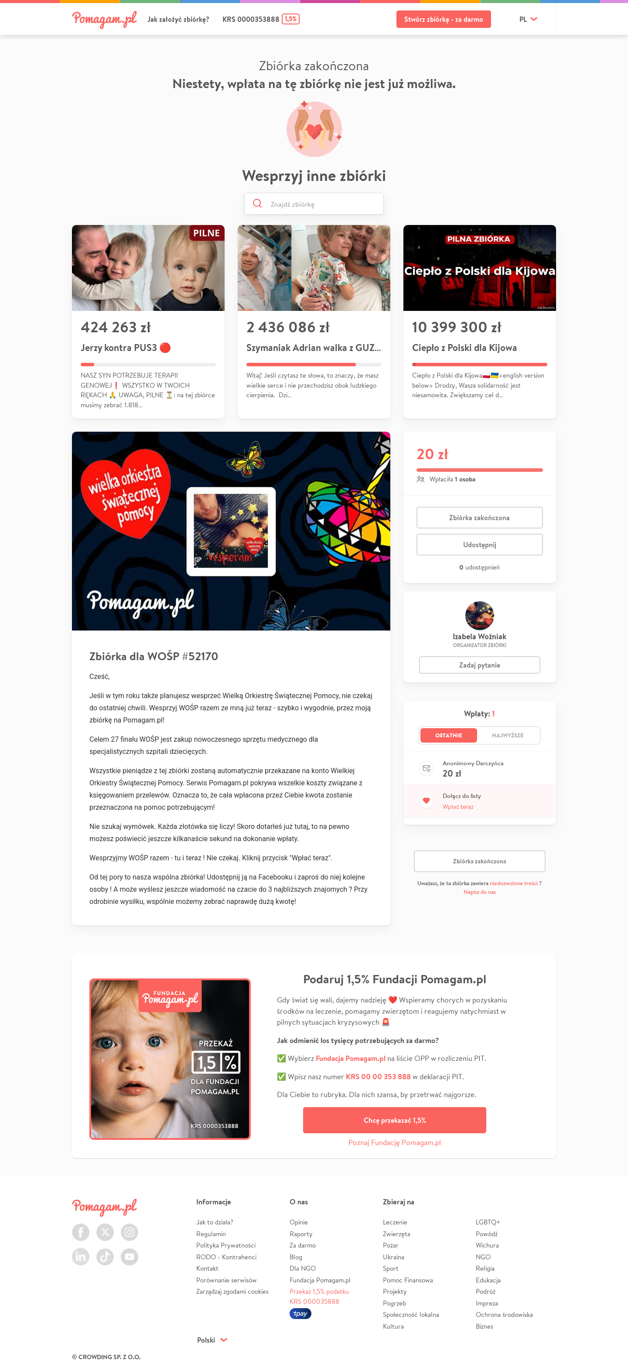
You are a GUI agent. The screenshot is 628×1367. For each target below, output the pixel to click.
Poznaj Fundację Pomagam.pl (394, 1142)
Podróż (485, 1291)
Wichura (487, 1245)
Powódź (487, 1234)
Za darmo (303, 1245)
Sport (391, 1268)
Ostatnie (448, 735)
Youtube (129, 1251)
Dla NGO (303, 1268)
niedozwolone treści (514, 883)
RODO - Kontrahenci (226, 1257)
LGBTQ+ (488, 1222)
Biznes (484, 1326)
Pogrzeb (394, 1303)
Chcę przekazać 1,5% (395, 1120)
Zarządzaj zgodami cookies (232, 1291)
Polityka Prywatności (226, 1245)
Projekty (395, 1291)
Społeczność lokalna (411, 1314)
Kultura (393, 1326)
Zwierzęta (396, 1234)
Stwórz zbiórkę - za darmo (443, 19)
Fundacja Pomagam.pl (320, 1280)
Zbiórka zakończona (479, 517)
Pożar (391, 1245)
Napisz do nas (480, 892)
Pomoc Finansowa (408, 1280)
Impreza (487, 1303)
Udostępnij (479, 544)
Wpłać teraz (458, 807)
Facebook (80, 1227)
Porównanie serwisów (226, 1280)
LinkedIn (80, 1251)
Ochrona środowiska (504, 1314)
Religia (485, 1268)
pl (523, 19)
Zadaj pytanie (479, 665)
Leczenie (395, 1222)
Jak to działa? (214, 1222)
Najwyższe (508, 735)
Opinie (299, 1222)
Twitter (105, 1227)
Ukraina (393, 1257)
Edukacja (488, 1280)
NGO (483, 1257)
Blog (296, 1257)
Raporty (301, 1234)
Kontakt (207, 1268)
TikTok (105, 1251)
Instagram (129, 1227)
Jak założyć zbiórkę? (178, 19)
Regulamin (211, 1234)
